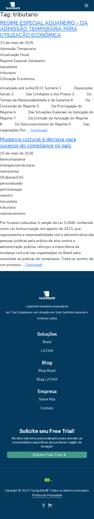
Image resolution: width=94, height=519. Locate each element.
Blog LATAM (47, 379)
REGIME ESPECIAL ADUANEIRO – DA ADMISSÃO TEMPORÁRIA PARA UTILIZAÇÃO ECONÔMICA (44, 29)
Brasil (47, 341)
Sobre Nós (47, 399)
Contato (47, 408)
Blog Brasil (47, 370)
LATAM (47, 350)
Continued (38, 130)
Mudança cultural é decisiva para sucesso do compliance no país (38, 142)
